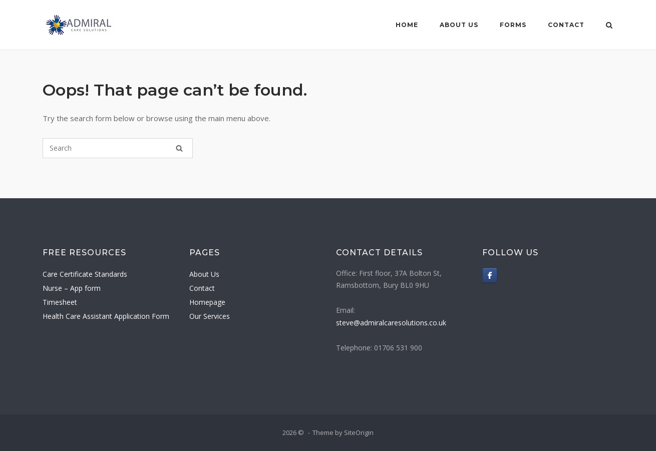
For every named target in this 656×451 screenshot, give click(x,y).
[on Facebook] (489, 275)
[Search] (179, 148)
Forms (513, 25)
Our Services (209, 316)
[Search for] (118, 148)
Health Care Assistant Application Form (106, 316)
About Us (459, 25)
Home (407, 25)
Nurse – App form (72, 288)
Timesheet (60, 302)
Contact (566, 25)
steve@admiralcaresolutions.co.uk (391, 322)
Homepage (207, 302)
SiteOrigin (359, 432)
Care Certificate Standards (85, 274)
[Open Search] (609, 26)
